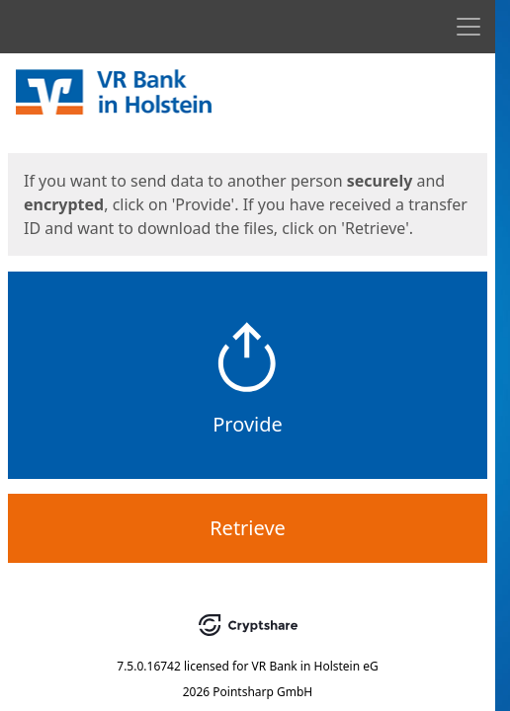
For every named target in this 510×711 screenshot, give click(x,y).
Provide (247, 424)
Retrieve (248, 527)
